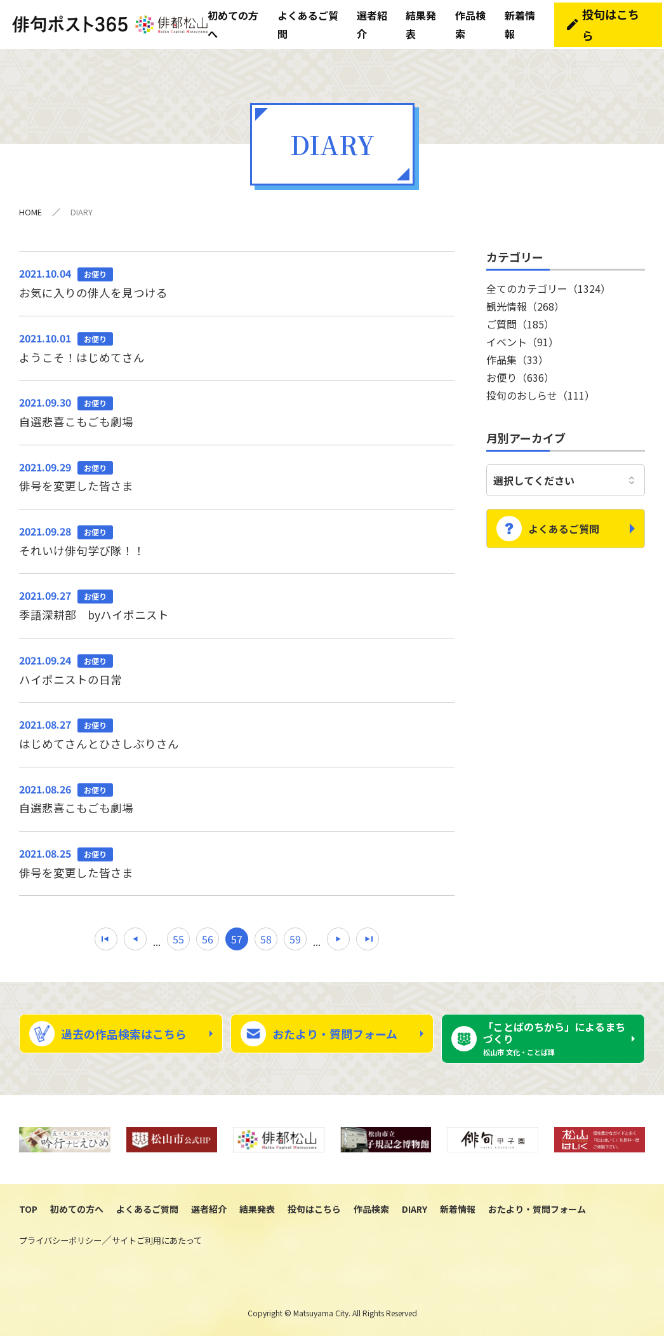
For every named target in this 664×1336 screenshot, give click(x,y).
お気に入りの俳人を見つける (237, 278)
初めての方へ (76, 1210)
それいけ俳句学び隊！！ (237, 538)
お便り (520, 373)
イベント (522, 337)
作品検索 (371, 1210)
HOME (30, 207)
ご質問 (520, 319)
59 (295, 939)
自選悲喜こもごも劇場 (237, 408)
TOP (28, 1210)
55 (178, 939)
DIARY (414, 1210)
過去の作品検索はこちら (124, 1034)
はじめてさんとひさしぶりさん (237, 733)
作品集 (517, 355)
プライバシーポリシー (60, 1242)
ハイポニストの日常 (237, 668)
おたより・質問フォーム (334, 1034)
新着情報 (457, 1210)
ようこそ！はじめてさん (237, 343)
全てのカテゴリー (548, 284)
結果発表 (257, 1210)
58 (266, 939)
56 (207, 939)
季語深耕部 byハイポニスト (237, 602)
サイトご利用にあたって (157, 1242)
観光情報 (525, 301)
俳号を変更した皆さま (237, 473)
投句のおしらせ (540, 390)
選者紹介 (209, 1210)
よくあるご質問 (563, 519)
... (157, 941)
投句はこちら (613, 22)
